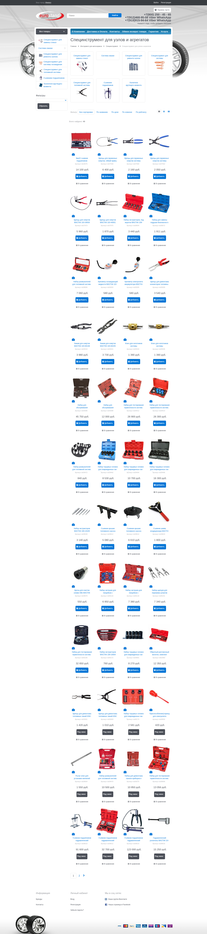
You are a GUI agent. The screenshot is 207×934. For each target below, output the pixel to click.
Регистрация (166, 3)
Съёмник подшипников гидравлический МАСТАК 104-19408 (82, 840)
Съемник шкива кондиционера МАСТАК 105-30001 (159, 531)
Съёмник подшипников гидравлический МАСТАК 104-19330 (133, 840)
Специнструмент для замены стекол (82, 57)
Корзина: (163, 10)
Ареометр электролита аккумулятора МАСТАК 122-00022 (133, 284)
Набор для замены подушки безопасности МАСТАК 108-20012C (160, 222)
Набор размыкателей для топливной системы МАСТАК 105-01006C (81, 284)
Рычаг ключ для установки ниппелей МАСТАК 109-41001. (82, 778)
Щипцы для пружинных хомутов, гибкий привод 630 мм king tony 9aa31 (107, 160)
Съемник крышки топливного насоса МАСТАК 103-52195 (108, 531)
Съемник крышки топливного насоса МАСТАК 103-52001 (134, 531)
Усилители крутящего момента (134, 84)
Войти (156, 3)
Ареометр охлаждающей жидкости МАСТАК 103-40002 (108, 284)
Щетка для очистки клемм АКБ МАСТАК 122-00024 (82, 592)
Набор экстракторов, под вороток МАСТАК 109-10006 (134, 222)
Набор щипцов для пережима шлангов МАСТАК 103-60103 (159, 592)
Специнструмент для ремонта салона (133, 57)
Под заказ (81, 732)
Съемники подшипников (107, 84)
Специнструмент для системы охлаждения (159, 58)
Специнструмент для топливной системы (82, 84)
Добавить (83, 176)
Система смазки (107, 56)
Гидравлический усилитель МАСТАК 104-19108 (159, 840)
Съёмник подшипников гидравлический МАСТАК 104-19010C (108, 840)
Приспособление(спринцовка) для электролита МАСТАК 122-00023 (161, 716)
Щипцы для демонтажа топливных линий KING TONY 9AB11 (82, 716)
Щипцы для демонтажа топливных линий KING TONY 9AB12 (107, 716)
